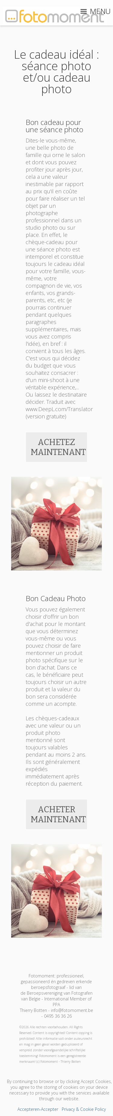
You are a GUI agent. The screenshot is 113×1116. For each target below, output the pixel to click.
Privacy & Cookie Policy (84, 1109)
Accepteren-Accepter (37, 1109)
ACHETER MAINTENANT (58, 814)
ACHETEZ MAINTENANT (58, 447)
